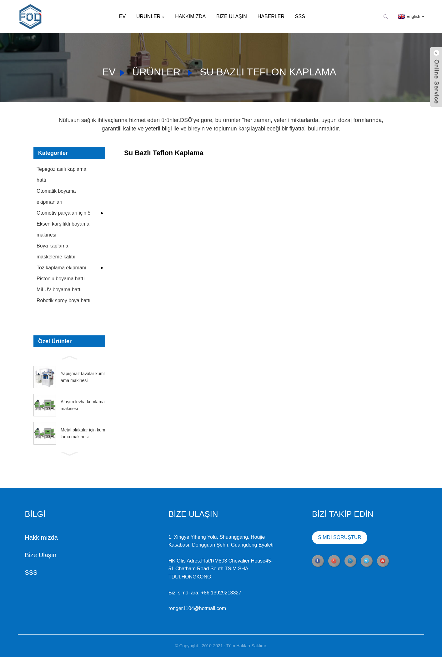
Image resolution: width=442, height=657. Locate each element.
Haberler (271, 16)
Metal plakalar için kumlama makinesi (83, 433)
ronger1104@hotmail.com (160, 608)
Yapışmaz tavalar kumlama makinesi (83, 377)
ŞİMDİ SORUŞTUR (302, 537)
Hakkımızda (190, 16)
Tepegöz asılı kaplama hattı (61, 174)
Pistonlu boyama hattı (61, 278)
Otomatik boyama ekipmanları (56, 196)
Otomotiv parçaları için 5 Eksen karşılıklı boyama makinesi (64, 223)
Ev (122, 16)
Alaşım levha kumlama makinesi (83, 405)
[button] (69, 357)
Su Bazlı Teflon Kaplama (268, 72)
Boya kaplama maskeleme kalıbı (56, 251)
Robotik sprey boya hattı (64, 300)
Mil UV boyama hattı (59, 289)
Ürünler (150, 16)
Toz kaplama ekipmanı (61, 267)
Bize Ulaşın (231, 16)
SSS (300, 16)
